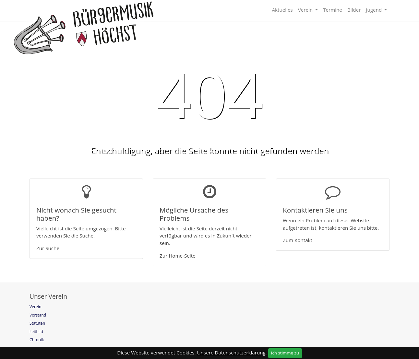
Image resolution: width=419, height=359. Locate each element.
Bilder (354, 9)
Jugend (374, 9)
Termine (332, 9)
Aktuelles (282, 9)
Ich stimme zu (285, 353)
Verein (306, 9)
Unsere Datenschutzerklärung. (232, 352)
